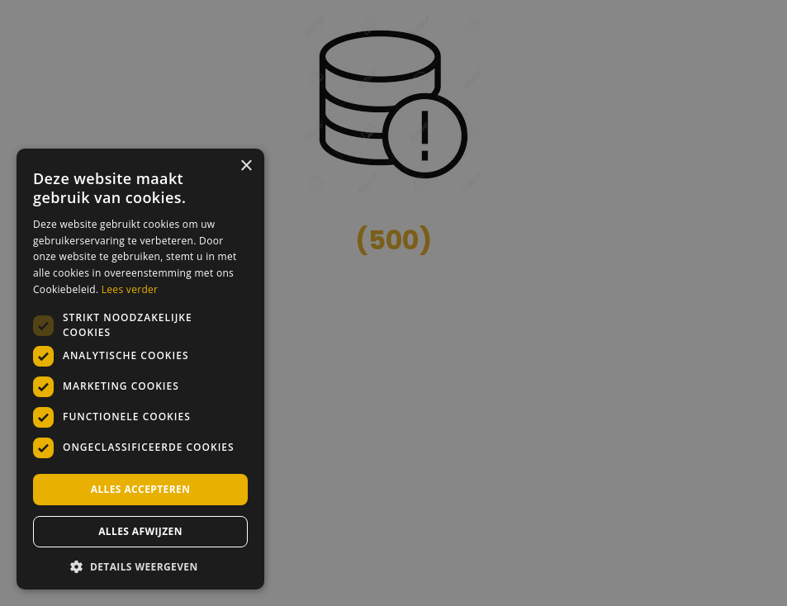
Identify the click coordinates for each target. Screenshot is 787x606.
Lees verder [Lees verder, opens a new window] (130, 289)
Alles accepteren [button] (141, 489)
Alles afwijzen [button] (140, 531)
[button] (140, 565)
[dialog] (393, 303)
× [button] (245, 166)
